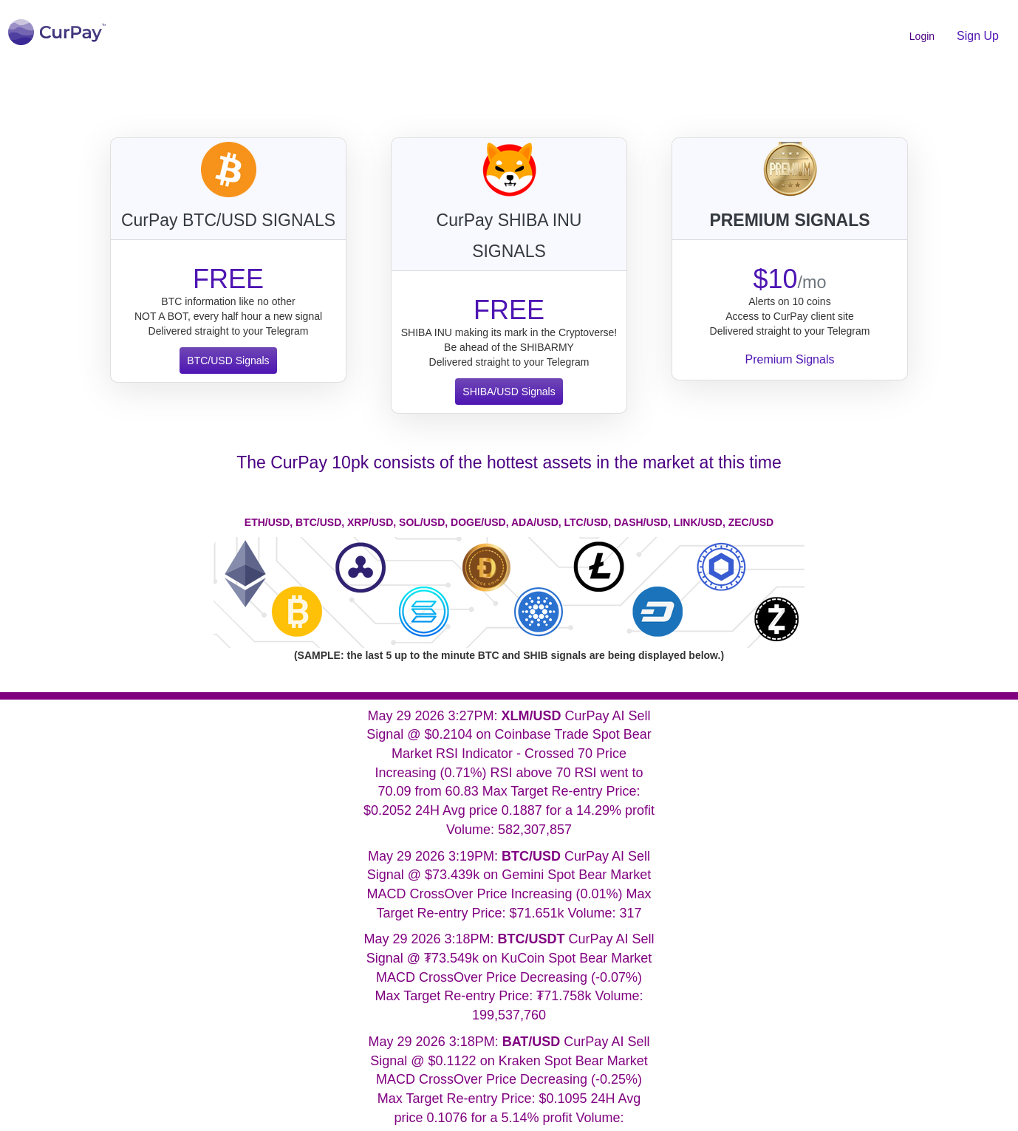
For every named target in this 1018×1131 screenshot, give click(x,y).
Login (922, 36)
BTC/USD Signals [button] (228, 360)
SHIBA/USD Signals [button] (508, 391)
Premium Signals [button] (790, 359)
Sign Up (978, 36)
